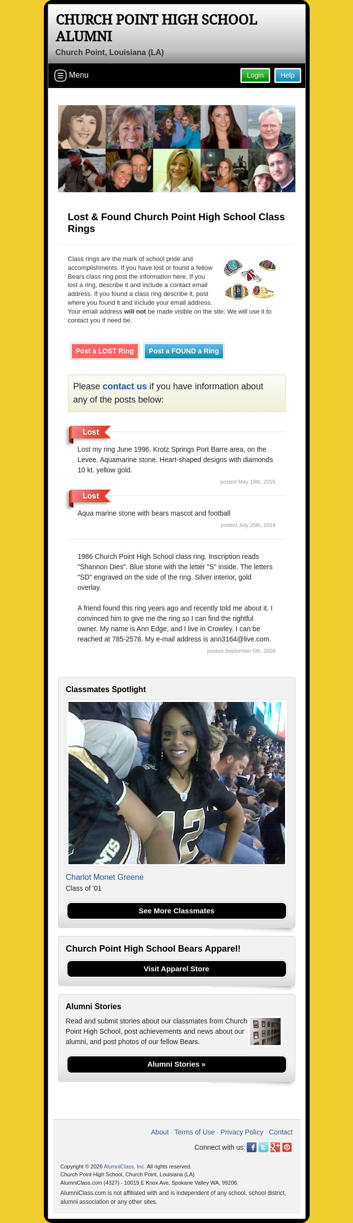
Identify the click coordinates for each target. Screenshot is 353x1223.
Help (288, 75)
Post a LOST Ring (105, 351)
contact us (125, 386)
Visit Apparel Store (176, 968)
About (160, 1132)
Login (255, 75)
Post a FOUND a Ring (184, 351)
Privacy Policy (242, 1132)
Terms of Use (194, 1132)
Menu (71, 75)
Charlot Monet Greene (105, 877)
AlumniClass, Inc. (125, 1166)
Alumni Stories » (176, 1064)
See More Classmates (176, 910)
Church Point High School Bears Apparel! (153, 949)
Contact (280, 1132)
